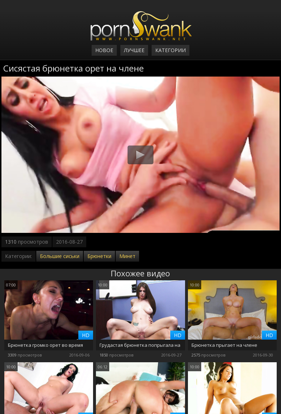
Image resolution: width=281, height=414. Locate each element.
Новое (104, 50)
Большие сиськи (59, 256)
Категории (170, 50)
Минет (127, 256)
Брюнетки (99, 256)
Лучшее (134, 50)
